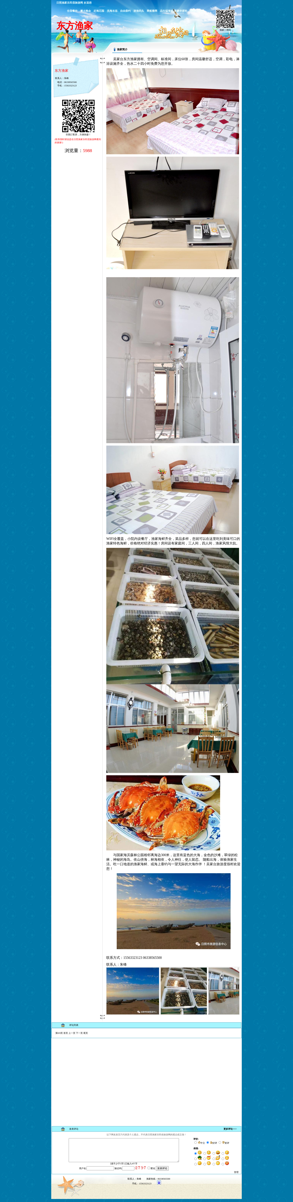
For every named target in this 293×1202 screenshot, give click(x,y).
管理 (236, 1175)
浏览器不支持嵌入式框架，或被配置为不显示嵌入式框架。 (146, 1075)
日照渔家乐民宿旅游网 (69, 2)
